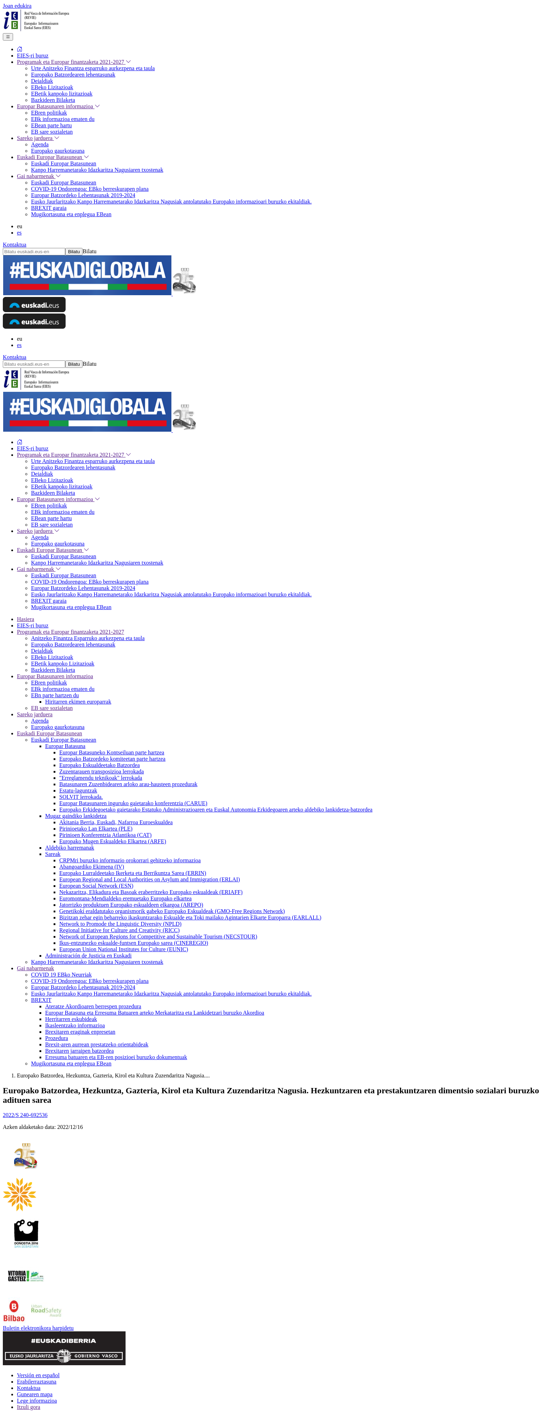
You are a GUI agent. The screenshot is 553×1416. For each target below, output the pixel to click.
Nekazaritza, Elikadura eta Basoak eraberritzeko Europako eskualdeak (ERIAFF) (151, 892)
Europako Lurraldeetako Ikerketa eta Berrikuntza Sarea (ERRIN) (132, 873)
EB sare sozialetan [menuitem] (52, 132)
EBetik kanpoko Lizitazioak (63, 664)
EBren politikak (49, 683)
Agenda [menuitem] (40, 144)
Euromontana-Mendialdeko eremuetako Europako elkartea (125, 898)
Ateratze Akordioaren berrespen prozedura (93, 1006)
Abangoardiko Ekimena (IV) (91, 867)
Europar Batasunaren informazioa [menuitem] (58, 106)
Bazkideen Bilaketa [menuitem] (53, 100)
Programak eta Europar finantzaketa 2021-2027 (70, 632)
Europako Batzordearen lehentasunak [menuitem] (73, 75)
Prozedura (56, 1038)
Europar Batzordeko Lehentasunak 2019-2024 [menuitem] (83, 195)
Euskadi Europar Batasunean (49, 733)
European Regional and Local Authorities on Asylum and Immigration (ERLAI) (149, 879)
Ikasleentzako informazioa (75, 1025)
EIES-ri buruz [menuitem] (32, 56)
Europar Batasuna (65, 746)
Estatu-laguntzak (78, 791)
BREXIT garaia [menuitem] (49, 208)
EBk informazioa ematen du (63, 689)
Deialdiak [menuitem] (42, 81)
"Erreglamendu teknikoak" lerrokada (100, 778)
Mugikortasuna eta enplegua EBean (71, 1063)
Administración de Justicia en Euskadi (88, 956)
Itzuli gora (28, 1407)
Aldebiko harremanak (69, 848)
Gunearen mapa (35, 1394)
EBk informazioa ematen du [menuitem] (63, 119)
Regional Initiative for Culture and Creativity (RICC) (119, 930)
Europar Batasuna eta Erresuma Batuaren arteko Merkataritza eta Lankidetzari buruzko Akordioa (154, 1013)
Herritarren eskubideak (71, 1019)
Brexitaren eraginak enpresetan (80, 1032)
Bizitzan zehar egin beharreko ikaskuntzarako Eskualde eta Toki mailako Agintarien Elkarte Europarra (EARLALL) (190, 917)
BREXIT (41, 1000)
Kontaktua (14, 245)
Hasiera (25, 619)
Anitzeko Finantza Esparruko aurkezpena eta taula (88, 638)
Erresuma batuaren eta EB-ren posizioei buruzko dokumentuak (116, 1057)
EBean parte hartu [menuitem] (51, 125)
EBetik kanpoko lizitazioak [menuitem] (61, 94)
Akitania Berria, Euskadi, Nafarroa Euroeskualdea (116, 822)
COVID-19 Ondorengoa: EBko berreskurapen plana (89, 981)
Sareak (53, 854)
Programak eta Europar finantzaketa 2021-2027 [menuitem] (74, 62)
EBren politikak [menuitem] (49, 113)
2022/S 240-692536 (25, 1115)
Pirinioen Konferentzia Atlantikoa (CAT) (105, 835)
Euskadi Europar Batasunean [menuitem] (53, 157)
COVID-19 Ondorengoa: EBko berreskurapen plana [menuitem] (89, 189)
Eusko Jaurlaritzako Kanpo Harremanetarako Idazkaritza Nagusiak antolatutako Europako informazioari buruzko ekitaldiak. (171, 994)
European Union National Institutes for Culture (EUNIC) (123, 949)
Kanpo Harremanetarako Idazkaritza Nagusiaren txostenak (97, 962)
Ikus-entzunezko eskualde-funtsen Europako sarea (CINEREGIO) (133, 943)
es (19, 233)
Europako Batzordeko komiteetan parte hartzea (112, 759)
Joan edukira (17, 6)
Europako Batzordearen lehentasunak (73, 645)
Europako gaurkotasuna (58, 727)
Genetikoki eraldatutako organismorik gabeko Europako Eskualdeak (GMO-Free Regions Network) (172, 911)
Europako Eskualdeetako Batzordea (99, 765)
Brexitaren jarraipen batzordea (79, 1051)
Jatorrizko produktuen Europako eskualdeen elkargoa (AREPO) (131, 905)
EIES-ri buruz (32, 625)
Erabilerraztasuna (36, 1382)
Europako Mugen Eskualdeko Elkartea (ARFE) (112, 841)
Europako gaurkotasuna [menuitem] (58, 151)
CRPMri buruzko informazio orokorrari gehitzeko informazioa (130, 860)
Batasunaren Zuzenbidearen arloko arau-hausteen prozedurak (128, 784)
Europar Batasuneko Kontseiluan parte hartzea (111, 752)
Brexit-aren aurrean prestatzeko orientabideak (96, 1044)
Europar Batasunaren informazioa (55, 676)
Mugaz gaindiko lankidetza (76, 816)
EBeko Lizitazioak (52, 657)
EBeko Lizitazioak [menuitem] (52, 87)
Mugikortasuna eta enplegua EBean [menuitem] (71, 214)
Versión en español (38, 1375)
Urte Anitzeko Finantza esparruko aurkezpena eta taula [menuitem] (93, 68)
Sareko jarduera (35, 714)
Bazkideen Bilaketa (53, 670)
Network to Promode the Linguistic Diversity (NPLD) (120, 924)
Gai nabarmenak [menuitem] (39, 176)
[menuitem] (20, 49)
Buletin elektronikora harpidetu (38, 1328)
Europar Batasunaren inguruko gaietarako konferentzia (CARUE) (133, 803)
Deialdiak (42, 651)
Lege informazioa (37, 1401)
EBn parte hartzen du (55, 695)
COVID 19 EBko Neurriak (61, 975)
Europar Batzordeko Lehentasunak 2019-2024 (83, 987)
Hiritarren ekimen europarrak (78, 702)
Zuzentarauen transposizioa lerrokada (101, 771)
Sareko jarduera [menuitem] (38, 138)
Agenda (40, 721)
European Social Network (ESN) (96, 886)
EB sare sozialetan (52, 708)
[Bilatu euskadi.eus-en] (34, 251)
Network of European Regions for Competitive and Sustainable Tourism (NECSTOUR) (158, 937)
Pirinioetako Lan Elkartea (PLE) (95, 829)
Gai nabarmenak (35, 968)
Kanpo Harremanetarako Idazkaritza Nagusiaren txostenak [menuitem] (97, 170)
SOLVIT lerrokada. (81, 797)
